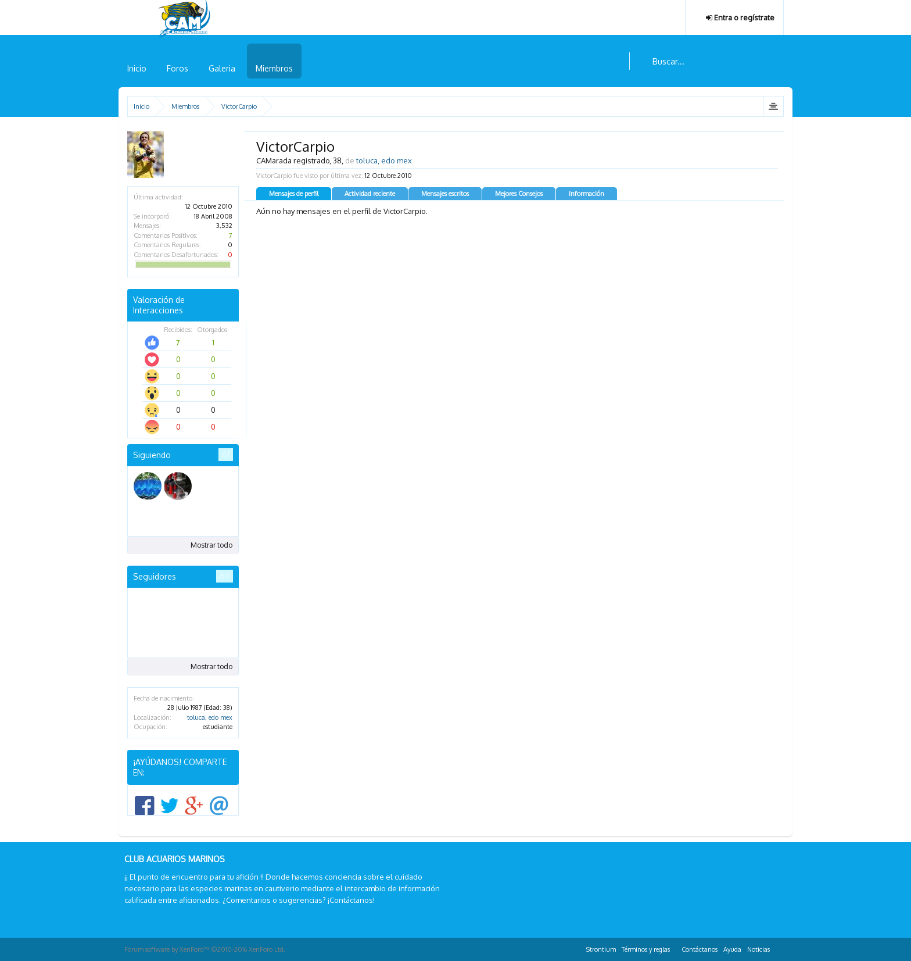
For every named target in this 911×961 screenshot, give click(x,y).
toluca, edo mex (209, 717)
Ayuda (732, 949)
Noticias (758, 949)
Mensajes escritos (445, 194)
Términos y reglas (646, 949)
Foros (177, 68)
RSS (780, 948)
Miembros (274, 68)
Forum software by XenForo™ (204, 949)
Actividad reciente (370, 194)
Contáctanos (700, 949)
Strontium (601, 949)
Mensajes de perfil (293, 194)
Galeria (222, 68)
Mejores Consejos (519, 194)
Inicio (136, 68)
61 (225, 454)
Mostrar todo (211, 545)
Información (586, 194)
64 (224, 576)
